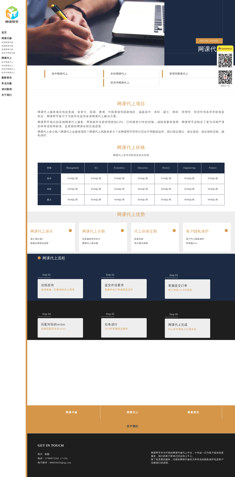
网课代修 (7, 38)
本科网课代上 (7, 66)
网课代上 (7, 58)
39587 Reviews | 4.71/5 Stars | (144, 468)
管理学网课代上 (8, 69)
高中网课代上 (7, 62)
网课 (40, 464)
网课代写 (59, 460)
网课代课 (80, 460)
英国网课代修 (7, 46)
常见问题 (7, 83)
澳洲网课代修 (7, 49)
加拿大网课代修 (8, 53)
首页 (4, 32)
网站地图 (71, 464)
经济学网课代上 (8, 73)
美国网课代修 (7, 42)
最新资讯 (7, 77)
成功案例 (7, 89)
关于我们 (7, 95)
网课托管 (70, 460)
